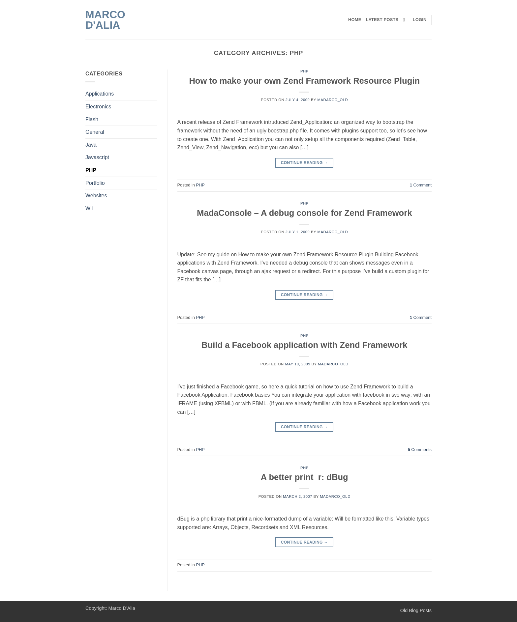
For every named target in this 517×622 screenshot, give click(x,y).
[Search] (405, 20)
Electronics (98, 106)
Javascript (97, 157)
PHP (90, 170)
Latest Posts (382, 19)
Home (354, 19)
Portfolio (95, 183)
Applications (99, 94)
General (94, 132)
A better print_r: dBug (304, 477)
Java (91, 145)
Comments (420, 449)
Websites (96, 195)
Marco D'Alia (105, 19)
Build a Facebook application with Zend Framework (304, 345)
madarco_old (333, 100)
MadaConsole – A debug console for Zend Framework (304, 212)
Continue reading (304, 163)
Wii (89, 208)
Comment (421, 185)
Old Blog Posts (416, 610)
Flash (91, 119)
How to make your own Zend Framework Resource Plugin (304, 80)
